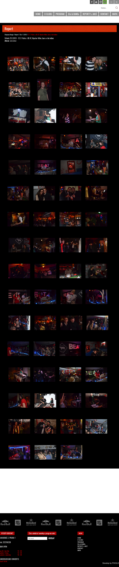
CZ (111, 2)
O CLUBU (48, 14)
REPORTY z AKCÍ (90, 14)
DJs (21, 34)
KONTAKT (105, 14)
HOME (38, 14)
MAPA (114, 14)
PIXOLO (115, 563)
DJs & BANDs (73, 14)
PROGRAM (60, 14)
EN (116, 2)
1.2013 (25, 34)
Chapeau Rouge (9, 34)
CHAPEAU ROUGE (12, 9)
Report (17, 34)
